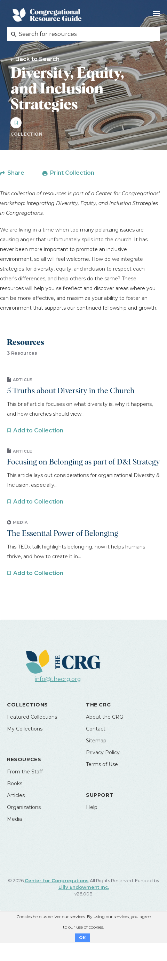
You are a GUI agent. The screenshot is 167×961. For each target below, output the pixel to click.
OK (82, 937)
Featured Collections (32, 717)
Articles (16, 795)
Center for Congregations (57, 880)
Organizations (24, 807)
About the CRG (104, 717)
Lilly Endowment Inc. (83, 887)
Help (91, 807)
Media (14, 819)
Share (15, 172)
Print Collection (72, 172)
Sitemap (96, 740)
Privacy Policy (103, 752)
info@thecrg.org (58, 679)
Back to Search (37, 59)
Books (14, 783)
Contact (95, 729)
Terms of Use (102, 764)
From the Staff (25, 772)
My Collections (24, 729)
